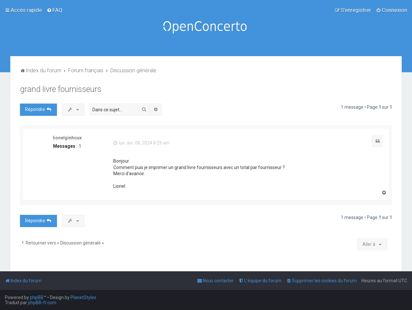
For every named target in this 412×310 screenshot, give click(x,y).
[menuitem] (54, 10)
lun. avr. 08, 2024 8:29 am (141, 142)
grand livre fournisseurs (60, 89)
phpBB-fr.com (42, 302)
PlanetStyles (83, 297)
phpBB (36, 297)
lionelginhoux (67, 137)
